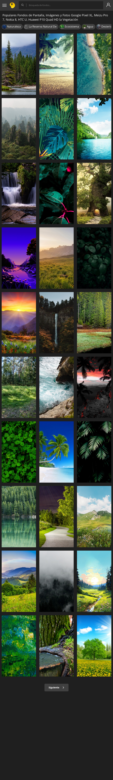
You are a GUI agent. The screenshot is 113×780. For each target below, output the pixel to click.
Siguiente (56, 687)
